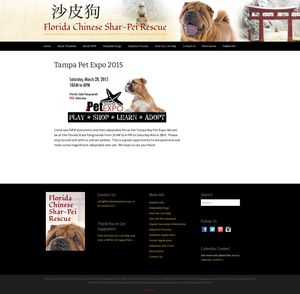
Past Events (156, 251)
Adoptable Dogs (112, 46)
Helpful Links (157, 202)
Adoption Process (138, 46)
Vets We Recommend (162, 218)
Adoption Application (162, 235)
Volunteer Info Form (161, 246)
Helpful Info (229, 46)
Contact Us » (108, 206)
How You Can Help (165, 46)
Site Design (150, 290)
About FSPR (89, 46)
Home (47, 46)
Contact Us (189, 46)
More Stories (209, 46)
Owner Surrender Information (167, 224)
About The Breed (67, 46)
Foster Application (160, 240)
